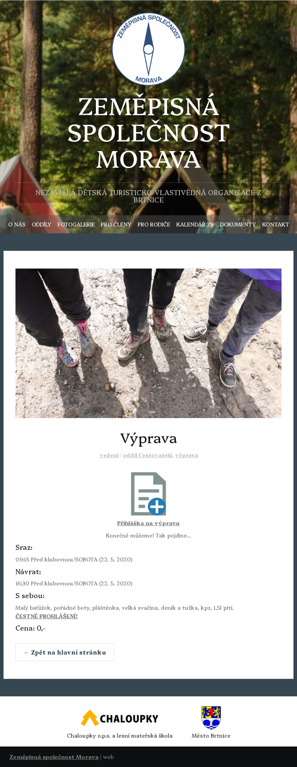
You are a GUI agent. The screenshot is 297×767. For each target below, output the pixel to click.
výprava (186, 454)
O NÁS (17, 224)
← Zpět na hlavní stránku (65, 652)
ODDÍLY (41, 224)
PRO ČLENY (116, 224)
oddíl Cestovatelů (147, 454)
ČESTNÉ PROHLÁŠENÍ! (46, 616)
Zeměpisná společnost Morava (54, 756)
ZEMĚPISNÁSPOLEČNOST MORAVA (148, 131)
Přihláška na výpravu (148, 523)
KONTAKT (275, 224)
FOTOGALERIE (76, 224)
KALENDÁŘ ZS (195, 224)
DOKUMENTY (238, 224)
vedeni (109, 454)
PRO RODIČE (154, 224)
